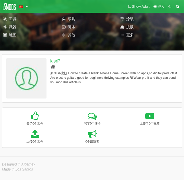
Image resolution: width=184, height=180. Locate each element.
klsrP (55, 61)
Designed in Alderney (18, 164)
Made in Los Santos (17, 169)
